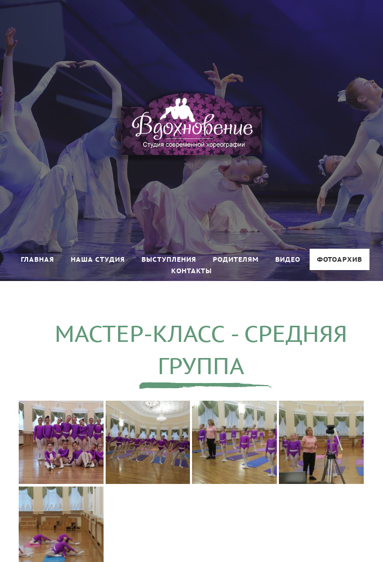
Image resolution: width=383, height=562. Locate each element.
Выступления (169, 259)
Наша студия (98, 259)
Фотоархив (339, 259)
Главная (37, 259)
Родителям (236, 259)
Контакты (191, 270)
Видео (287, 259)
